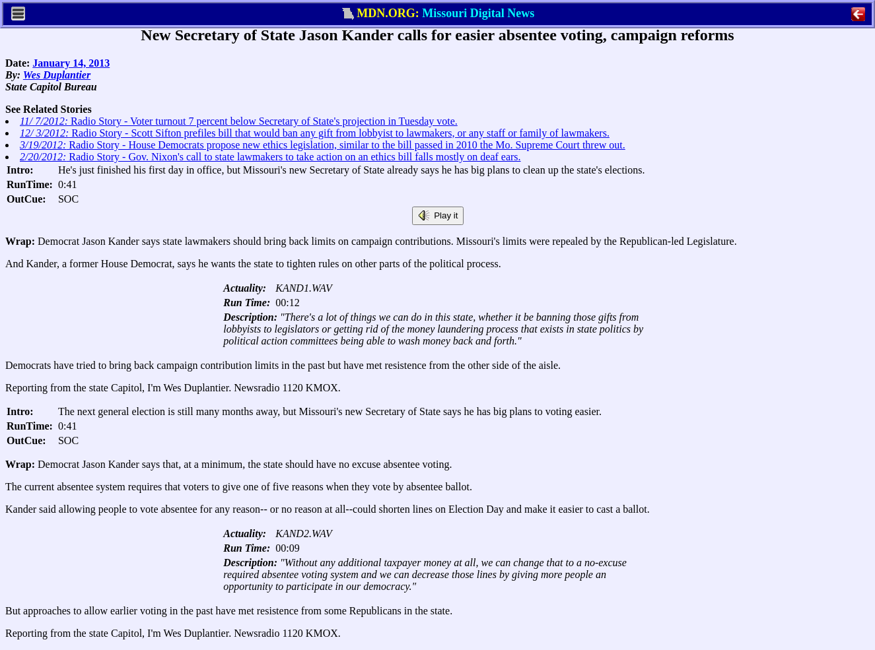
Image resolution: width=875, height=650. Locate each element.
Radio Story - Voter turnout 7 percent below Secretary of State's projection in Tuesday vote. (239, 121)
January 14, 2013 (71, 63)
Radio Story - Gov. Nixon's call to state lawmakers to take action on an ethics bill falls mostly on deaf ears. (270, 156)
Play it (437, 216)
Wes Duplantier (56, 75)
